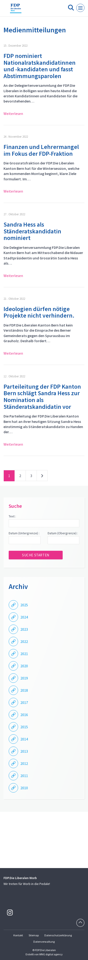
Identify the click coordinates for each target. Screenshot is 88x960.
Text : (12, 516)
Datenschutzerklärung (58, 935)
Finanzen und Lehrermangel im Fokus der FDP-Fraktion (41, 150)
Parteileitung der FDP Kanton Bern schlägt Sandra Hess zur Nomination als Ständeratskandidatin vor (42, 396)
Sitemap (34, 935)
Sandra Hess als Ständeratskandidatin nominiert (32, 231)
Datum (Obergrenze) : (63, 533)
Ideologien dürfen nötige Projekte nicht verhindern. (39, 312)
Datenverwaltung (44, 941)
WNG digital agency (51, 954)
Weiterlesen (13, 113)
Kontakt (18, 935)
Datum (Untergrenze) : (24, 533)
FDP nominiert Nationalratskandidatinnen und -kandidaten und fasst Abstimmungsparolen (40, 66)
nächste (42, 476)
